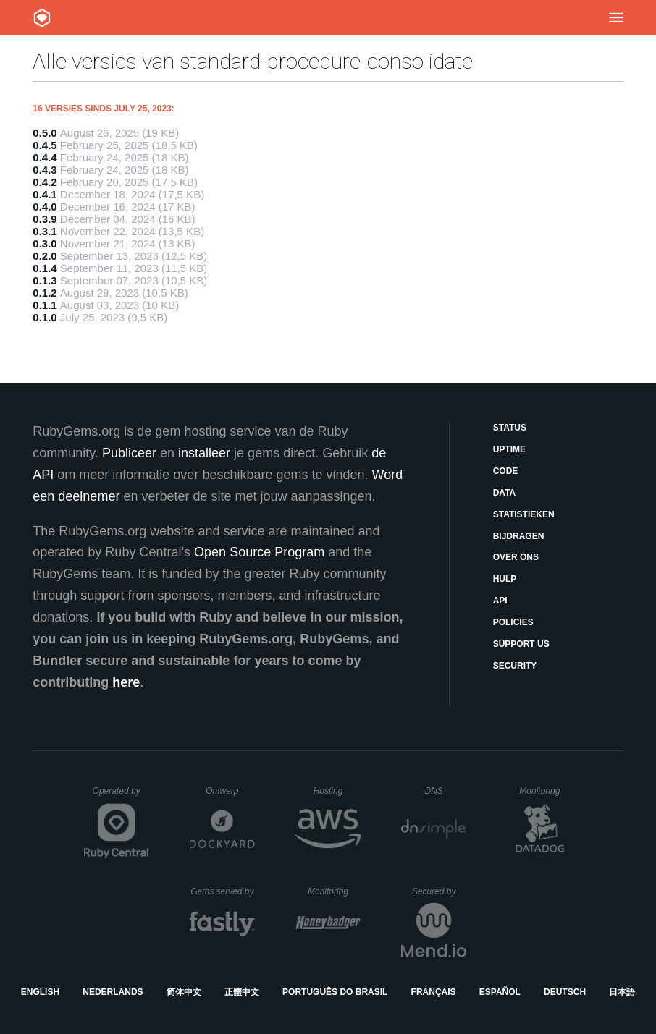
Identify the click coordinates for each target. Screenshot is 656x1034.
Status (509, 428)
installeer (204, 453)
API (500, 601)
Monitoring (545, 791)
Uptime (509, 449)
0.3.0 (44, 243)
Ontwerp (230, 791)
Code (505, 471)
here (126, 682)
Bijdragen (518, 536)
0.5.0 (44, 133)
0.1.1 (44, 305)
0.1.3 (44, 280)
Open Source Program (259, 552)
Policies (513, 622)
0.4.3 (44, 170)
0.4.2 (44, 182)
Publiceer (129, 453)
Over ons (516, 557)
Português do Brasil (334, 992)
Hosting (337, 791)
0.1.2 (44, 293)
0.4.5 (44, 145)
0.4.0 (44, 206)
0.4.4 (44, 157)
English (40, 992)
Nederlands (113, 992)
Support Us (521, 644)
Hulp (505, 579)
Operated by (121, 796)
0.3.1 (44, 231)
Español (500, 992)
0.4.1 (44, 194)
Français (433, 992)
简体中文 (184, 992)
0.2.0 (44, 256)
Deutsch (565, 992)
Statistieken (524, 514)
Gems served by (222, 891)
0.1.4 (44, 268)
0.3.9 (44, 219)
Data (504, 493)
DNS (445, 791)
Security (515, 666)
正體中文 (241, 992)
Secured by (439, 891)
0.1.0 (44, 317)
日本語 (622, 992)
